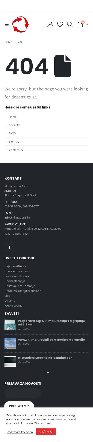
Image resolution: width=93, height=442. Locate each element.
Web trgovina (13, 305)
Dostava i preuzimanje (19, 286)
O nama (9, 301)
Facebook (9, 247)
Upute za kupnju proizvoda (22, 291)
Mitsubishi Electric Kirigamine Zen (45, 358)
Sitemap (14, 141)
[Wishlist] (60, 24)
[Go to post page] (10, 324)
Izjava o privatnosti (17, 271)
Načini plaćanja (14, 281)
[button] (8, 24)
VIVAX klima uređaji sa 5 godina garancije (51, 340)
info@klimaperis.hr (17, 217)
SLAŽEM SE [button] (46, 432)
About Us (15, 125)
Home (13, 117)
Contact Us (16, 149)
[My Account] (50, 24)
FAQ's (12, 133)
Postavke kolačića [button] (20, 432)
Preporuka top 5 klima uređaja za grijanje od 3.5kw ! (51, 323)
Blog (7, 296)
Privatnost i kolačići (17, 276)
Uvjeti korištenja (15, 266)
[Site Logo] (21, 24)
